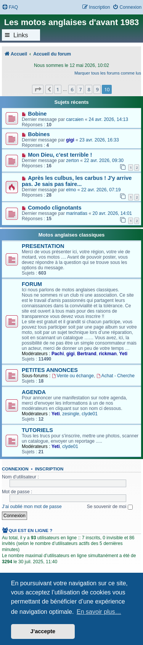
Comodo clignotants (54, 208)
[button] (37, 89)
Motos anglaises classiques (72, 235)
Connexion (15, 469)
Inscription (49, 469)
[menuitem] (10, 7)
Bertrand (86, 353)
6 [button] (72, 89)
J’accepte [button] (43, 631)
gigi (70, 140)
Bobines (39, 134)
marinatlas (76, 213)
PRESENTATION (43, 246)
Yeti (123, 353)
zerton (72, 160)
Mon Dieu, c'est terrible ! (60, 155)
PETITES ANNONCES (50, 370)
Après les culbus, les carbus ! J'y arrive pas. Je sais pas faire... (77, 181)
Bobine (37, 114)
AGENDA (34, 392)
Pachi (57, 353)
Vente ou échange (73, 375)
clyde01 (90, 413)
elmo (71, 189)
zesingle (70, 413)
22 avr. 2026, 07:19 (101, 189)
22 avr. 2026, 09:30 (104, 160)
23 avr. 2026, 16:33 (99, 140)
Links (20, 35)
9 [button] (97, 89)
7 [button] (80, 89)
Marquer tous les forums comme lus (107, 73)
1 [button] (57, 89)
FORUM (32, 284)
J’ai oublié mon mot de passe (32, 506)
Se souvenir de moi (110, 506)
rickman (107, 353)
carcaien (75, 119)
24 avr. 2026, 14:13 (108, 119)
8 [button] (88, 89)
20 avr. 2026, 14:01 (112, 213)
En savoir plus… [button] (99, 611)
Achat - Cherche (115, 375)
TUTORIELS (37, 430)
